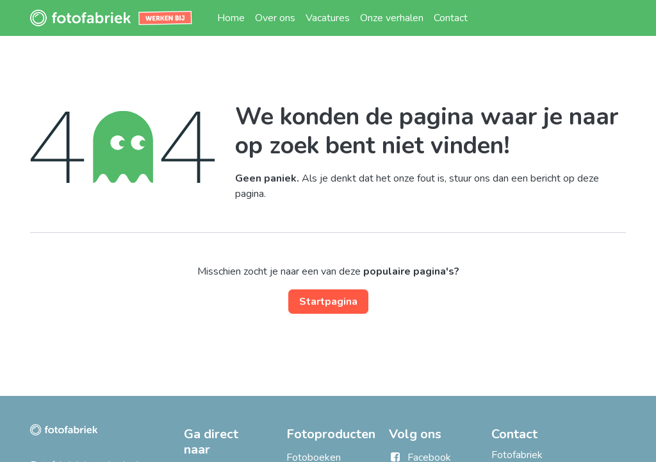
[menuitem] (231, 18)
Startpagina (328, 302)
